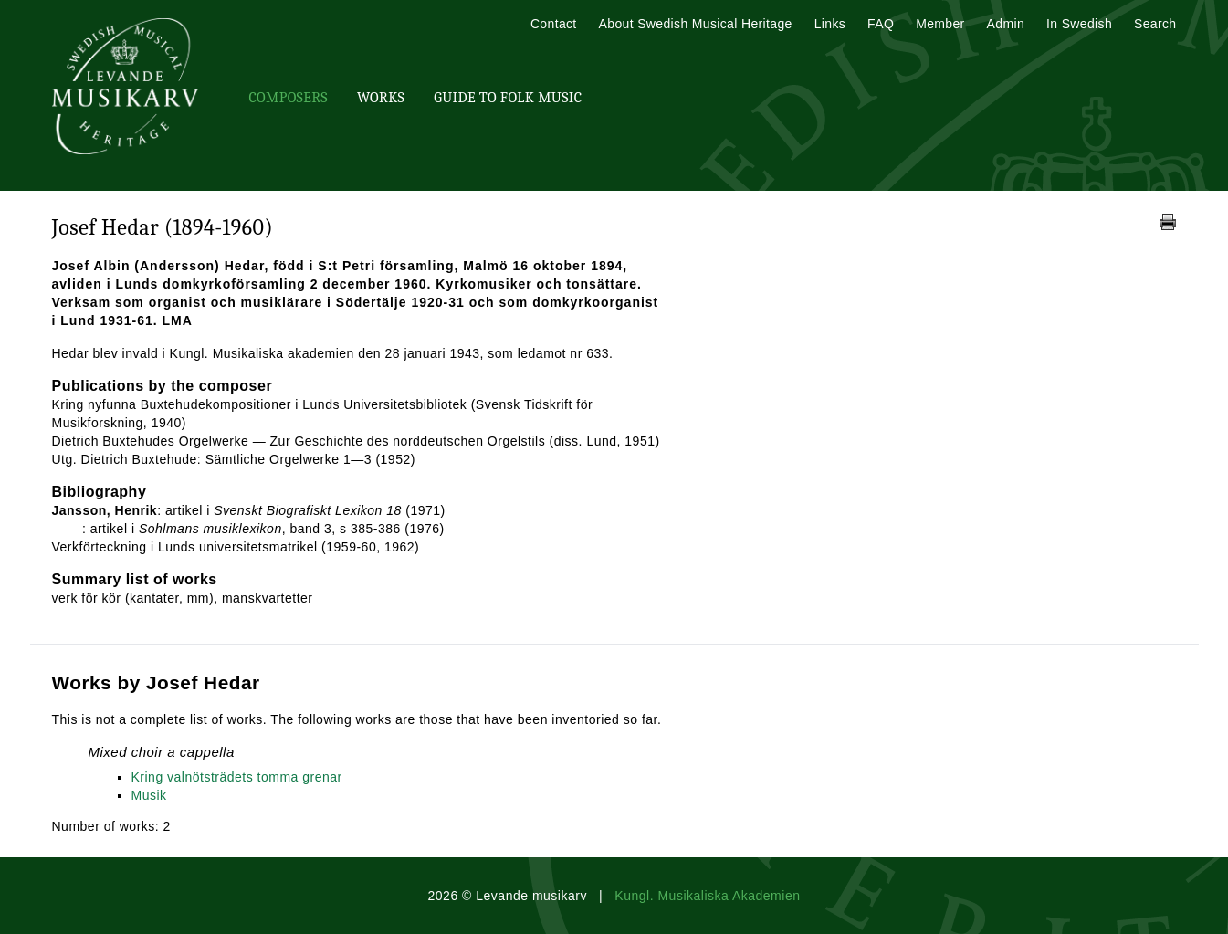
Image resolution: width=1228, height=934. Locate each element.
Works (380, 97)
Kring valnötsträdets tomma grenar (236, 777)
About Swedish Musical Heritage (695, 23)
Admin (1005, 23)
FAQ (880, 23)
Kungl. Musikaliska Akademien (707, 895)
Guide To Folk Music (508, 97)
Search (1155, 23)
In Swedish (1079, 23)
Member (940, 23)
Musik (149, 795)
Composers (288, 97)
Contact (553, 23)
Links (829, 23)
